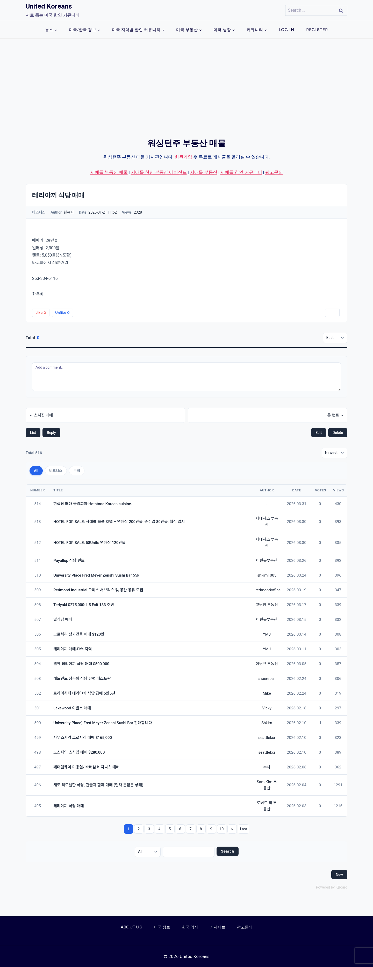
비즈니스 (56, 471)
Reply (51, 433)
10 (222, 829)
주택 (76, 471)
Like (40, 312)
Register (317, 29)
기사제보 (217, 927)
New (339, 875)
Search (227, 851)
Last (243, 829)
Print (332, 312)
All (36, 471)
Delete (338, 433)
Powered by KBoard (331, 887)
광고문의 (274, 172)
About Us (131, 927)
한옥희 (38, 294)
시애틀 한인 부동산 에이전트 (159, 172)
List (33, 433)
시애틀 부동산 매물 (109, 172)
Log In (287, 29)
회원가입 (183, 157)
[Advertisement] (186, 77)
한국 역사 (190, 927)
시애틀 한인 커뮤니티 (241, 172)
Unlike (62, 312)
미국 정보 (162, 927)
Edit (318, 433)
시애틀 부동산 (203, 172)
